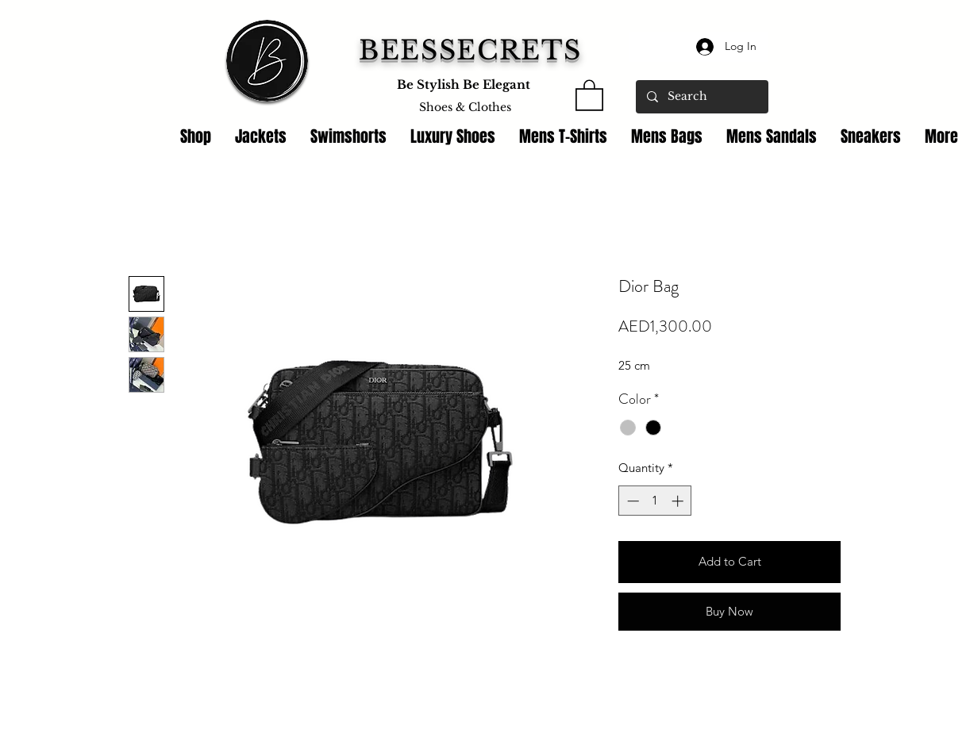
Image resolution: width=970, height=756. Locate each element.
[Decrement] (631, 501)
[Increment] (679, 501)
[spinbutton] (655, 501)
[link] (589, 94)
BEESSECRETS (470, 50)
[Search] (701, 96)
